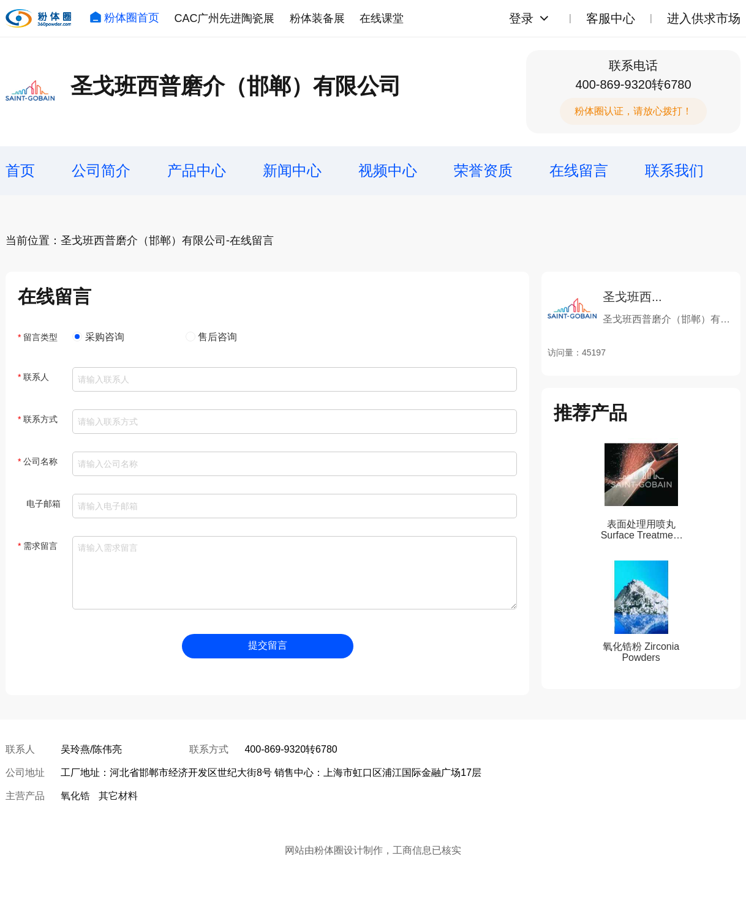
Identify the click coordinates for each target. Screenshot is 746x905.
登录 (521, 18)
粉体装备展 (317, 18)
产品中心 (196, 170)
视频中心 (387, 170)
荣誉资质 (483, 170)
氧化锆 (75, 796)
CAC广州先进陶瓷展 (224, 18)
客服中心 (610, 18)
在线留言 (578, 170)
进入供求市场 (703, 18)
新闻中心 (292, 170)
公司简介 (101, 170)
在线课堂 (382, 18)
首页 (20, 170)
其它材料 (118, 796)
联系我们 (674, 170)
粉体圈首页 (124, 18)
